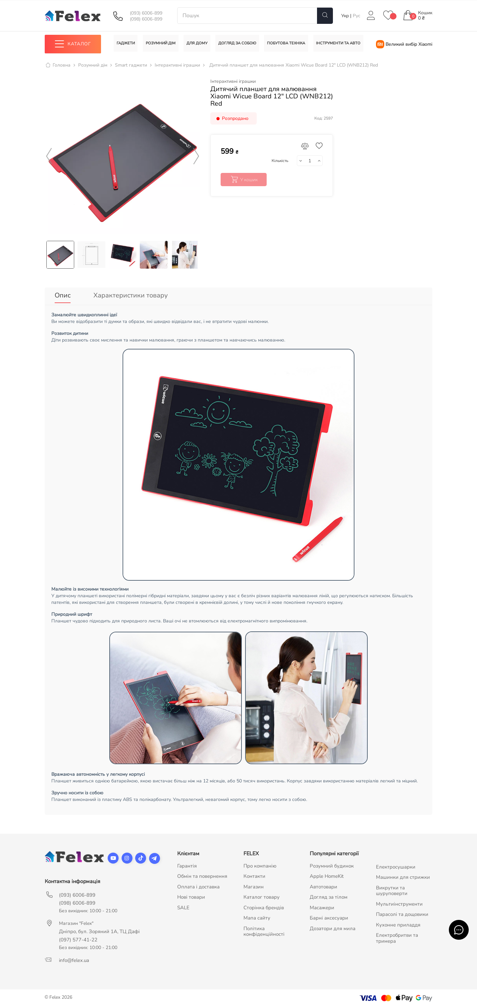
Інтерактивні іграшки (233, 81)
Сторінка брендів (263, 905)
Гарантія (187, 863)
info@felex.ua (74, 958)
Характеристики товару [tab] (130, 295)
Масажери (322, 905)
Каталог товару (261, 895)
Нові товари (191, 895)
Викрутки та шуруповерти (391, 888)
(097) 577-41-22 (78, 937)
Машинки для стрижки (403, 875)
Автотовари (323, 884)
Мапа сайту (256, 916)
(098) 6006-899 (146, 19)
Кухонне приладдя (398, 922)
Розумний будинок (332, 863)
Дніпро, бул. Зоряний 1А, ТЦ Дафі (99, 929)
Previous (49, 156)
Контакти (254, 874)
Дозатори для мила (332, 926)
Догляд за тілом (328, 895)
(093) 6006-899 (146, 13)
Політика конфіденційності (264, 929)
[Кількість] (310, 161)
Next (196, 156)
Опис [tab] (63, 295)
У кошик (244, 180)
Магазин (253, 884)
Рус (356, 16)
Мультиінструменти (399, 901)
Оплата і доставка (198, 884)
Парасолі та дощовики (402, 912)
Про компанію (260, 863)
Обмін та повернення (202, 874)
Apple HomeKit (327, 874)
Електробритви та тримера (397, 936)
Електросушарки (395, 864)
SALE (183, 905)
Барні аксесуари (329, 916)
